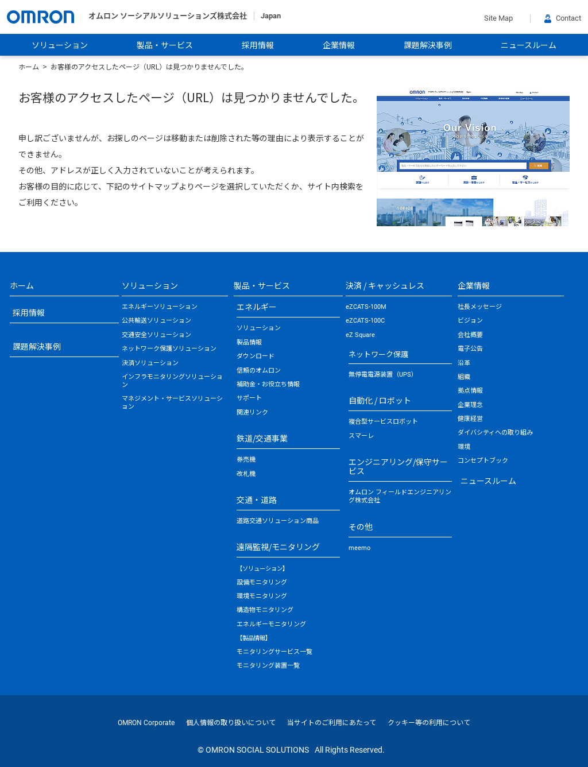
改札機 (246, 474)
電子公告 (470, 348)
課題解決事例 (428, 45)
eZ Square (360, 335)
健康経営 (470, 419)
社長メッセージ (480, 307)
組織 (464, 377)
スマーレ (361, 436)
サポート (249, 398)
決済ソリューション (150, 363)
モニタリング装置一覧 (268, 665)
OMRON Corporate (146, 723)
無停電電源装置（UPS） (383, 374)
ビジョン (470, 320)
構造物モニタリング (265, 610)
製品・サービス (165, 45)
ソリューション (60, 45)
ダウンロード (255, 356)
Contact (562, 18)
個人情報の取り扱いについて (231, 723)
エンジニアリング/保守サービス (398, 466)
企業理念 (470, 405)
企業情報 (339, 45)
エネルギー (257, 306)
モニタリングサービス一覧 (274, 652)
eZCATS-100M (366, 307)
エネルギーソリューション (160, 307)
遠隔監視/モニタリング (278, 546)
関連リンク (252, 412)
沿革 (464, 363)
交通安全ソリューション (156, 335)
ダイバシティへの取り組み (495, 432)
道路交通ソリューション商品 (278, 521)
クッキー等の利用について (429, 723)
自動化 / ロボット (380, 400)
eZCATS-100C (365, 320)
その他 (361, 526)
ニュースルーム (528, 45)
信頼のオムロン (259, 370)
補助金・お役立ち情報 (268, 384)
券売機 (246, 459)
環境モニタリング (262, 596)
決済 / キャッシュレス (385, 285)
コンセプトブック (483, 460)
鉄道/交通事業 (262, 438)
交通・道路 (257, 499)
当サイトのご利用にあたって (331, 723)
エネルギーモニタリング (271, 624)
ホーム (28, 66)
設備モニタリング (262, 582)
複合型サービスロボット (383, 421)
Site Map (498, 18)
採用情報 (258, 45)
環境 (464, 447)
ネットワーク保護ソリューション (169, 348)
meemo (359, 548)
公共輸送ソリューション (156, 320)
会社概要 (470, 335)
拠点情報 (470, 390)
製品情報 (249, 342)
